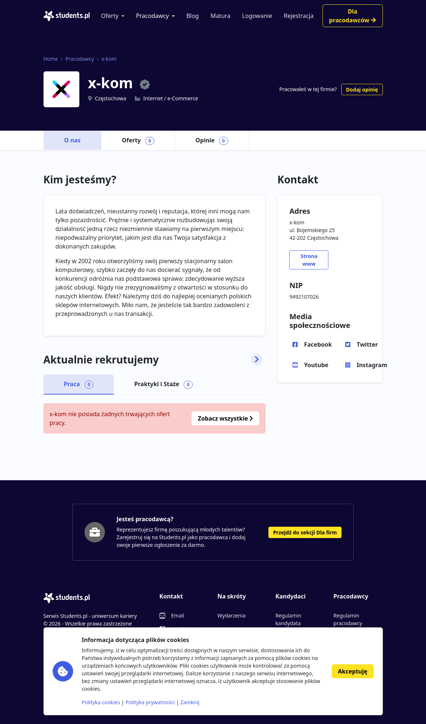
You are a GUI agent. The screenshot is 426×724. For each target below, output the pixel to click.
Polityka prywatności (150, 702)
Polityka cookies (101, 702)
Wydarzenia (231, 615)
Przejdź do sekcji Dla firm (305, 532)
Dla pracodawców (352, 15)
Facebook (318, 344)
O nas (72, 140)
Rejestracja (299, 16)
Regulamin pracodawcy (347, 619)
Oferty (110, 16)
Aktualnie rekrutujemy (153, 360)
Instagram (371, 365)
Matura (220, 16)
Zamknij (189, 702)
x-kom (108, 58)
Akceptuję (352, 671)
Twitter (367, 344)
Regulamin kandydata (288, 619)
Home (51, 58)
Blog (192, 16)
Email (177, 615)
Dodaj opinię (362, 89)
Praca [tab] (79, 384)
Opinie (212, 140)
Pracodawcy (152, 16)
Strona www (309, 260)
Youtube (316, 365)
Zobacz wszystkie (225, 418)
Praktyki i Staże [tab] (163, 384)
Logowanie (257, 16)
